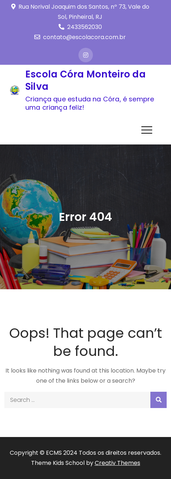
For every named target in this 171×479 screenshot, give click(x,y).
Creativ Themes (117, 463)
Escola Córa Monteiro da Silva (85, 80)
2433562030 (80, 27)
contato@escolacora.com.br (80, 37)
